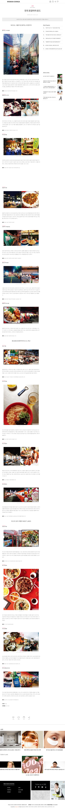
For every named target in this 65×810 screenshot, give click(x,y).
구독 (59, 798)
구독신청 (9, 804)
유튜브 (42, 787)
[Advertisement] (18, 177)
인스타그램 (38, 787)
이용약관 (45, 804)
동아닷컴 (29, 804)
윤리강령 (15, 804)
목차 (56, 798)
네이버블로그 (45, 787)
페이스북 (35, 787)
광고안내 (12, 804)
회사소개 (33, 804)
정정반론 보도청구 (24, 804)
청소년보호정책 (55, 804)
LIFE (32, 6)
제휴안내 (42, 804)
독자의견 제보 (19, 804)
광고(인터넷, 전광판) (38, 804)
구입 (62, 798)
